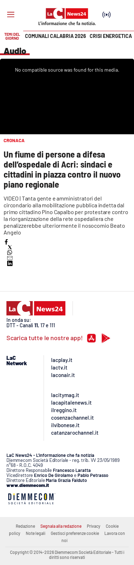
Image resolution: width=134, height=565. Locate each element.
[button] (6, 242)
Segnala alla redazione (60, 525)
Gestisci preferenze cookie (75, 533)
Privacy (93, 525)
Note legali (35, 533)
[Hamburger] (10, 14)
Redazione (25, 525)
